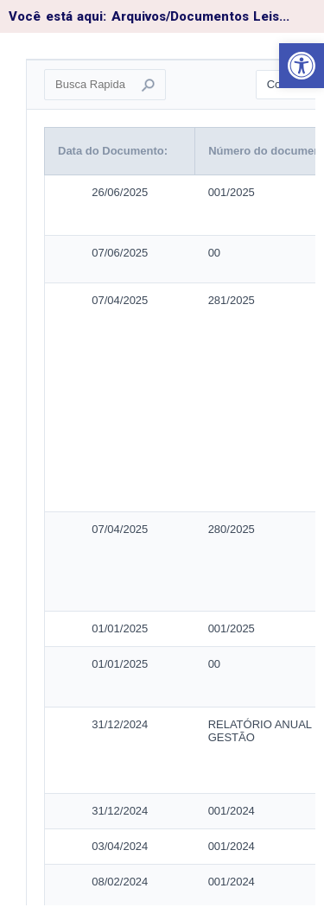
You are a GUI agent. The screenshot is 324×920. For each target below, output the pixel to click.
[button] (301, 65)
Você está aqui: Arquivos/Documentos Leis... (149, 16)
